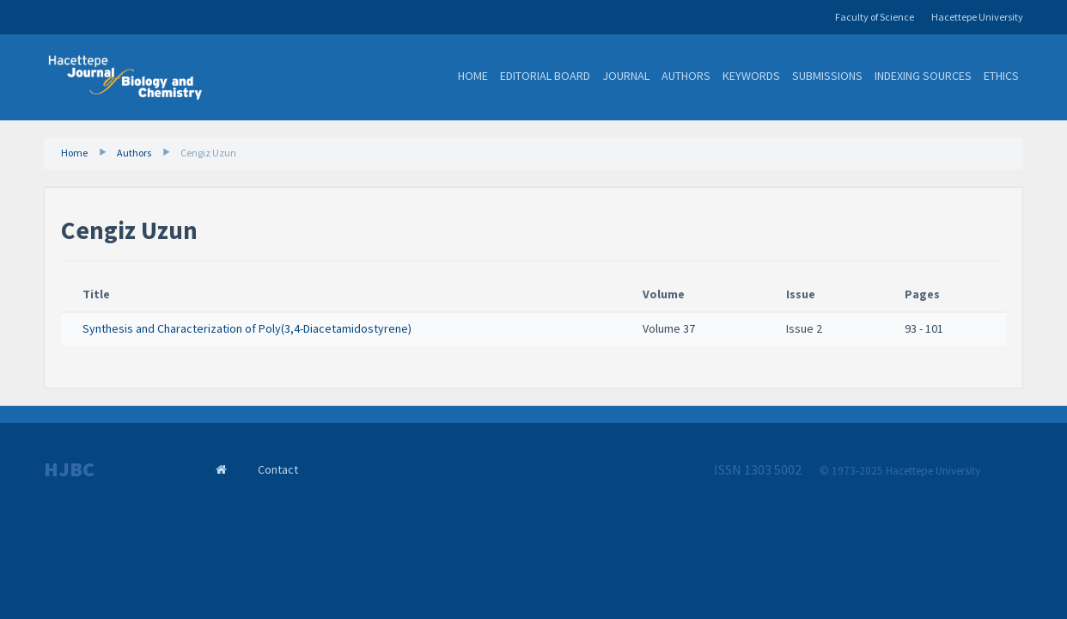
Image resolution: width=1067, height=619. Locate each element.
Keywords (751, 75)
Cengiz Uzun (208, 152)
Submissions (827, 75)
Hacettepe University (977, 16)
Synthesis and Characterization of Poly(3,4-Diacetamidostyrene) (247, 328)
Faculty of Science (874, 16)
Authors (686, 75)
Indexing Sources (923, 75)
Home (473, 75)
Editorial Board (545, 75)
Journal (625, 75)
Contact (278, 469)
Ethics (1001, 75)
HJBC (69, 469)
